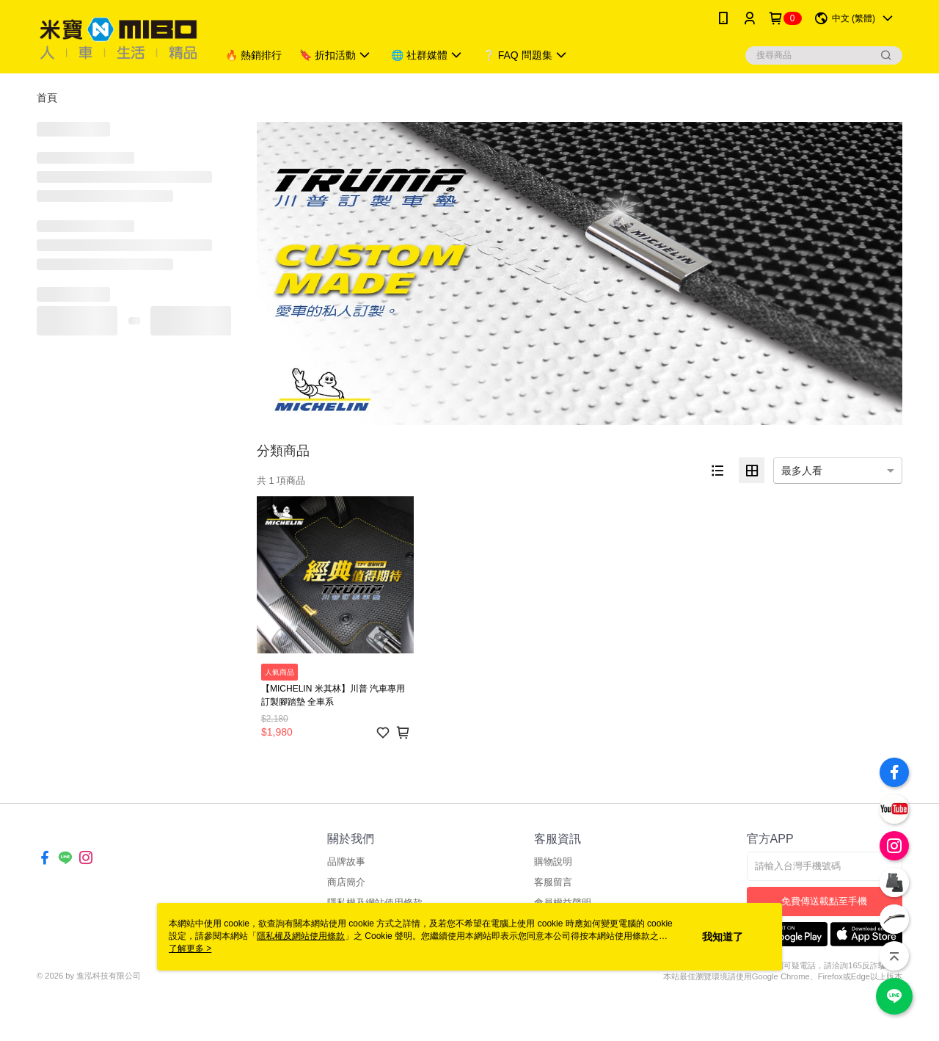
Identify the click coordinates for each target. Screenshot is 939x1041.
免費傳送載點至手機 (824, 901)
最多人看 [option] (801, 470)
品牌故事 (346, 861)
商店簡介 (346, 882)
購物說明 (553, 861)
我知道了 (722, 937)
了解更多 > (190, 948)
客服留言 (553, 882)
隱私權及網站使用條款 (301, 936)
